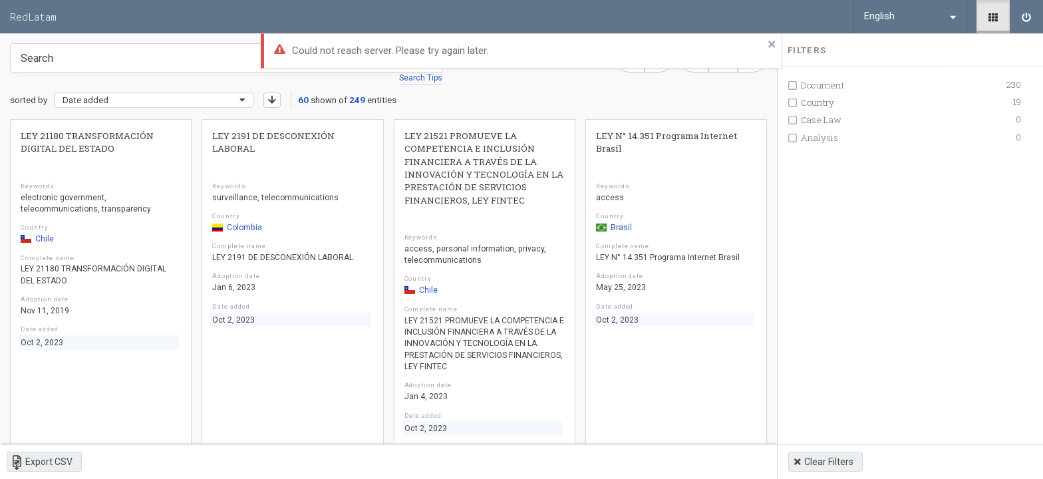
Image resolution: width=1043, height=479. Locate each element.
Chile (37, 238)
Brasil (614, 227)
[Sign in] (1026, 16)
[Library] (993, 16)
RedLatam (33, 16)
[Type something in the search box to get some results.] (226, 58)
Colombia (237, 227)
